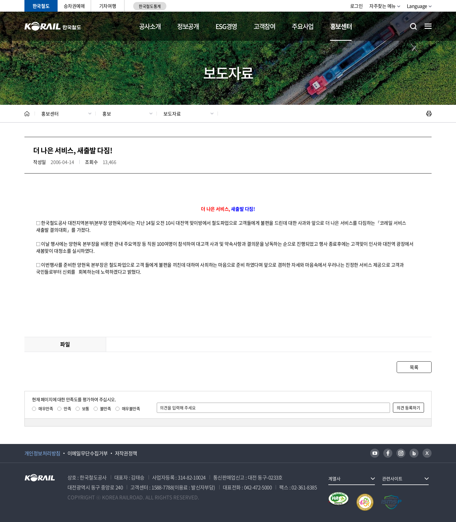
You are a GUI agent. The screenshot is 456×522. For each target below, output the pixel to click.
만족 (67, 408)
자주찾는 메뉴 (382, 5)
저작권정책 (126, 453)
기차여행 (107, 5)
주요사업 (303, 26)
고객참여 (264, 26)
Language (417, 5)
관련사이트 (392, 478)
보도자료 (172, 113)
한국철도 (41, 5)
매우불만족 (131, 408)
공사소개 (150, 26)
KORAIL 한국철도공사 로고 (52, 26)
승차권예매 (74, 5)
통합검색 (413, 26)
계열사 (334, 478)
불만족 (105, 408)
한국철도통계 (150, 6)
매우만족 (45, 408)
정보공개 (188, 26)
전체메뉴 (428, 26)
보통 (85, 408)
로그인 (356, 5)
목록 (414, 367)
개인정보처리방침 (42, 453)
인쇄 (429, 113)
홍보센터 (341, 26)
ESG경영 (226, 26)
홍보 (106, 113)
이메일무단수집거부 (87, 453)
